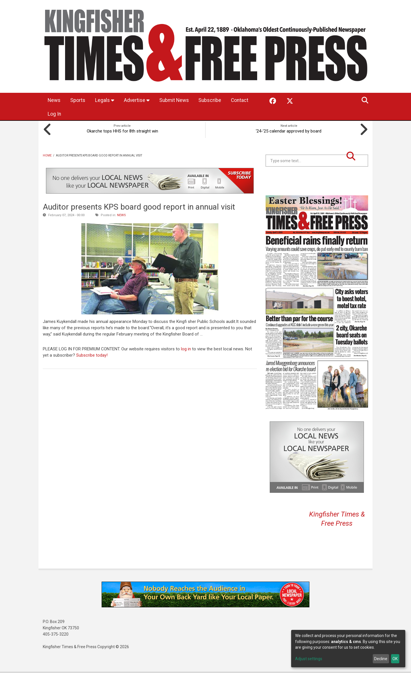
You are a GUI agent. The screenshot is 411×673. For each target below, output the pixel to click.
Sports (79, 100)
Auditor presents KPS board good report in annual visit (139, 206)
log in (186, 348)
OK (395, 658)
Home (47, 155)
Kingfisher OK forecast (357, 180)
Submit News (178, 100)
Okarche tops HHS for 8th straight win (122, 130)
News (54, 100)
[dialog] (348, 648)
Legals (106, 100)
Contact (57, 114)
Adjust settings (308, 658)
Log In (83, 114)
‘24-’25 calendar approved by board (289, 130)
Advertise (139, 100)
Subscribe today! (92, 354)
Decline (380, 658)
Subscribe (215, 100)
